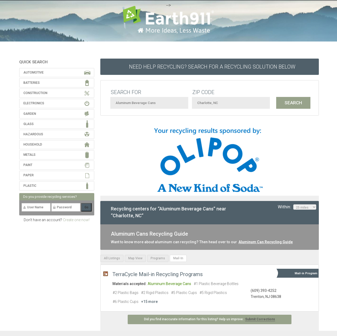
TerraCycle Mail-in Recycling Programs (157, 274)
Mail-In (178, 258)
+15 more (149, 301)
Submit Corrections (260, 319)
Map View (135, 258)
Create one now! (76, 220)
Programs (158, 258)
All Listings (112, 258)
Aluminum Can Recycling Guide (266, 242)
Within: (297, 207)
